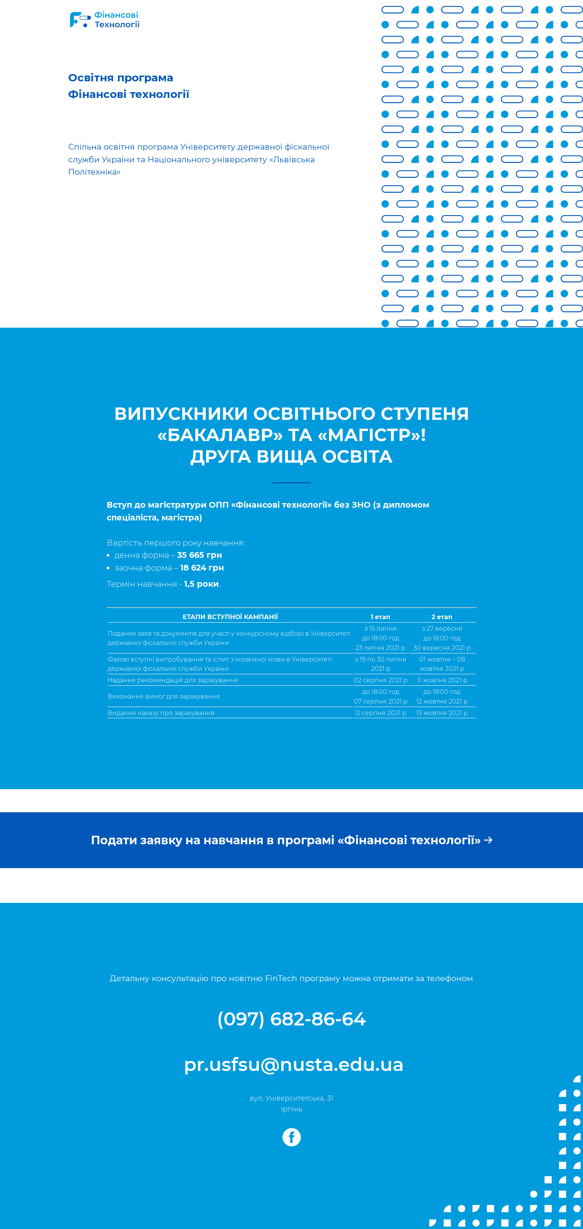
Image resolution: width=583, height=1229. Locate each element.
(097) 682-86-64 (291, 1019)
